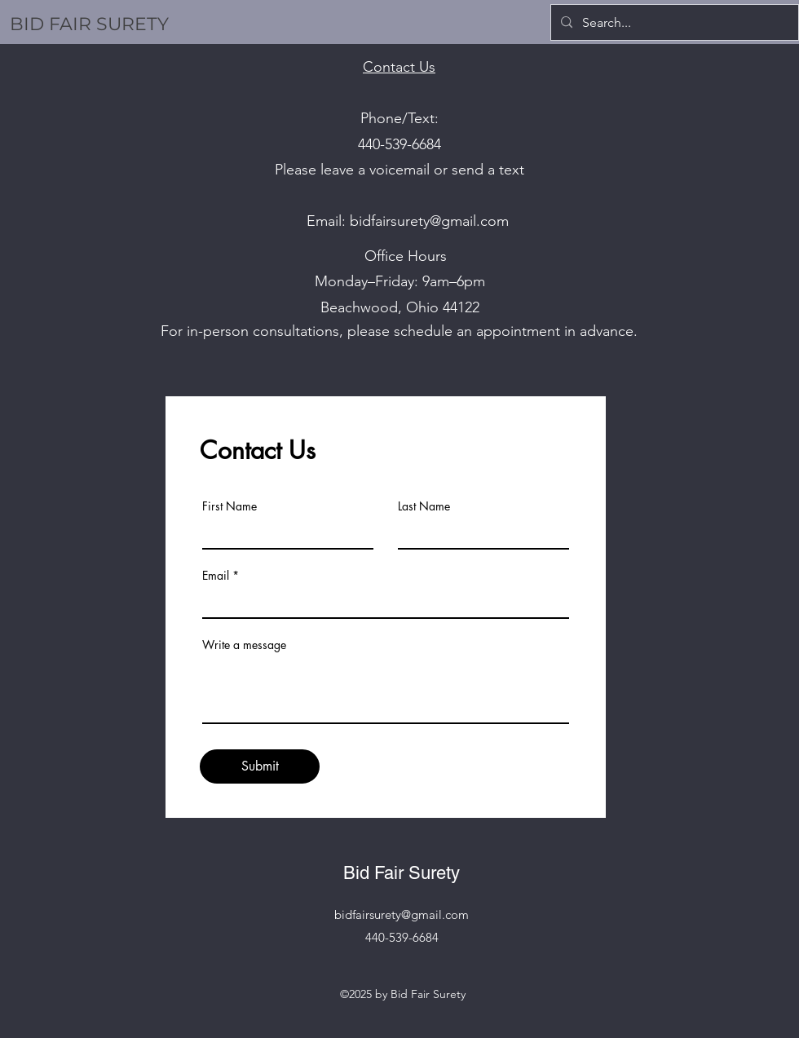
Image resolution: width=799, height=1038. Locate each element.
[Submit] (260, 766)
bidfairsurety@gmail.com (429, 221)
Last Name (424, 506)
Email (215, 575)
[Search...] (673, 23)
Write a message (244, 645)
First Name (229, 506)
